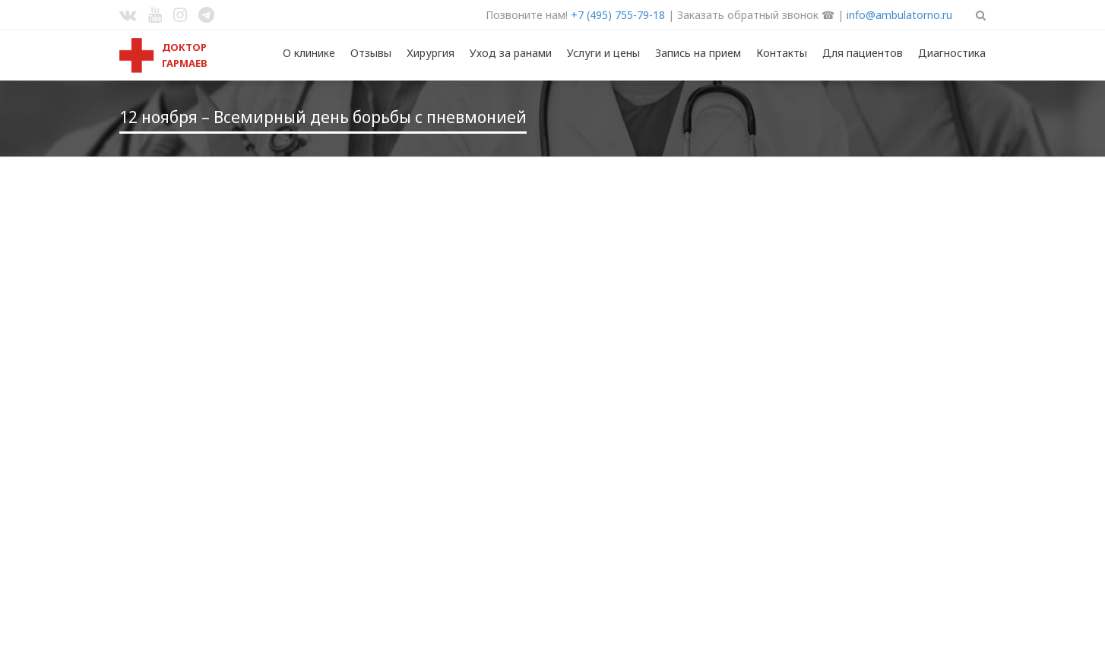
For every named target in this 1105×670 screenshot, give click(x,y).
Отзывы (370, 53)
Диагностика (952, 53)
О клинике (309, 53)
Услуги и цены (603, 53)
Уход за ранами (511, 53)
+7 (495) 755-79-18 (618, 15)
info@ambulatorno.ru (899, 15)
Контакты (781, 53)
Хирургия (430, 53)
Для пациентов (862, 53)
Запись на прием (698, 53)
